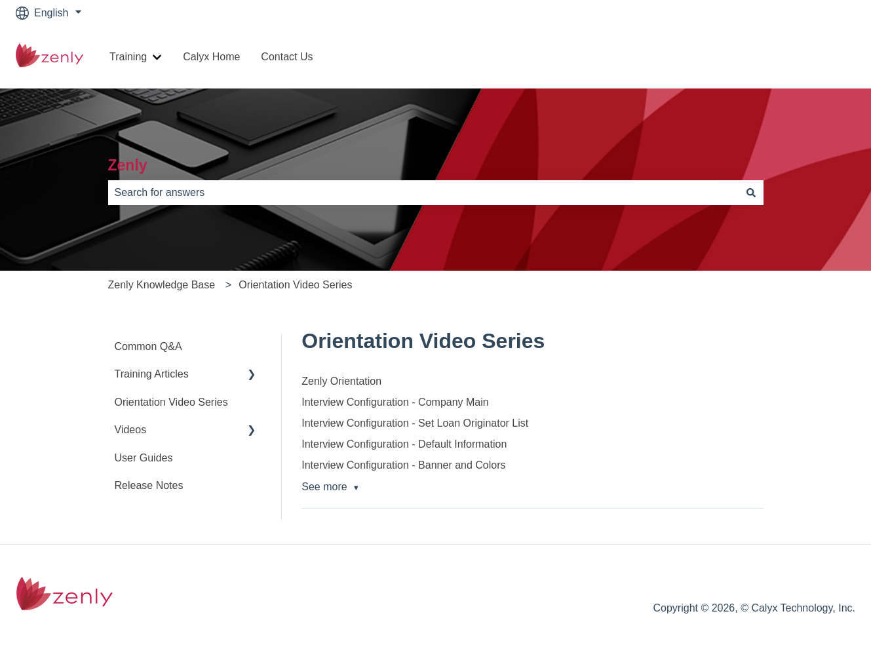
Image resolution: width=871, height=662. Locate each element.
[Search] (751, 192)
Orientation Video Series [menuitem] (171, 402)
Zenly (127, 165)
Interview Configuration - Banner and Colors (403, 465)
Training (128, 56)
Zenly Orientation (341, 381)
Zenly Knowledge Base (162, 284)
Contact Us (287, 56)
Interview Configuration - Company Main (394, 402)
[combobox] (423, 192)
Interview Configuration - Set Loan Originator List (414, 423)
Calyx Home (211, 56)
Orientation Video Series (295, 284)
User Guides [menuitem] (144, 457)
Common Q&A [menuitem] (148, 346)
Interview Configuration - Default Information (404, 444)
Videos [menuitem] (131, 429)
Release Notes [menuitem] (149, 485)
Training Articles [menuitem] (152, 374)
